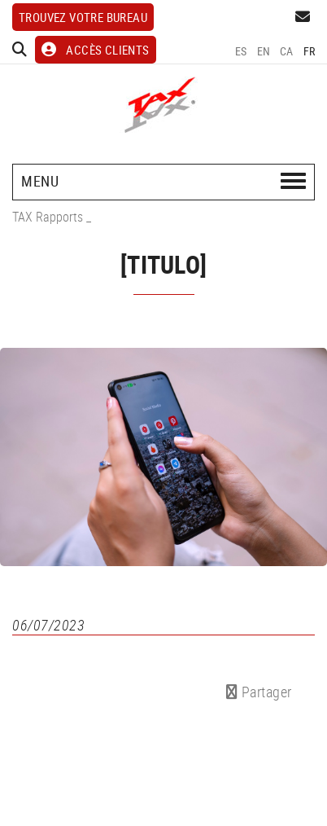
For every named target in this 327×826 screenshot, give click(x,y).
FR (309, 51)
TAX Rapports (47, 217)
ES (241, 51)
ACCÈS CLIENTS (95, 50)
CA (287, 51)
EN (264, 51)
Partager (259, 691)
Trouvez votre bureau (83, 17)
